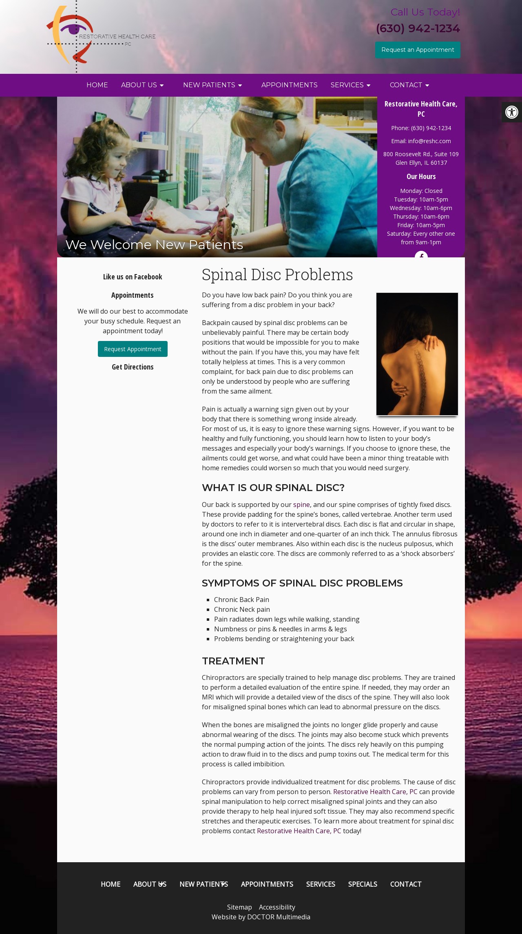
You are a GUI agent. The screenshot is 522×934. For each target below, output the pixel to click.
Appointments (289, 85)
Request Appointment (132, 349)
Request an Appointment (417, 49)
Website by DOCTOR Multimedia (261, 916)
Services (347, 85)
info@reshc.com (429, 141)
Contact (406, 85)
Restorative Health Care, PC (375, 791)
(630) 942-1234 (418, 28)
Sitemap (239, 907)
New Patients (209, 85)
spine (301, 504)
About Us (139, 85)
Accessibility (277, 907)
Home (97, 85)
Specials (362, 884)
